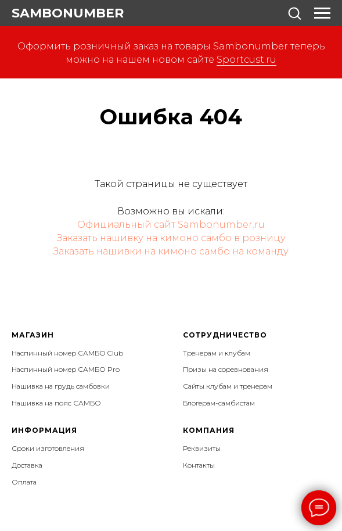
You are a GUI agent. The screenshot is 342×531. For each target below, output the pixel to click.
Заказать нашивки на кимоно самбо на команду (171, 251)
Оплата (24, 482)
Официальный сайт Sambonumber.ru (171, 224)
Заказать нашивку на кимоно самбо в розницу (171, 237)
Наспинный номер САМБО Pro (66, 369)
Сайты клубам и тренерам (227, 386)
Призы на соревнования (225, 369)
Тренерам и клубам (216, 353)
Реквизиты (202, 448)
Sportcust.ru (246, 59)
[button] (294, 13)
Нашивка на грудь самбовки (61, 386)
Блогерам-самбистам (219, 403)
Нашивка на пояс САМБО (56, 403)
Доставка (27, 465)
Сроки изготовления (48, 448)
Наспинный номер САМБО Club (67, 353)
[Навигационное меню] (322, 13)
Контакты (199, 465)
